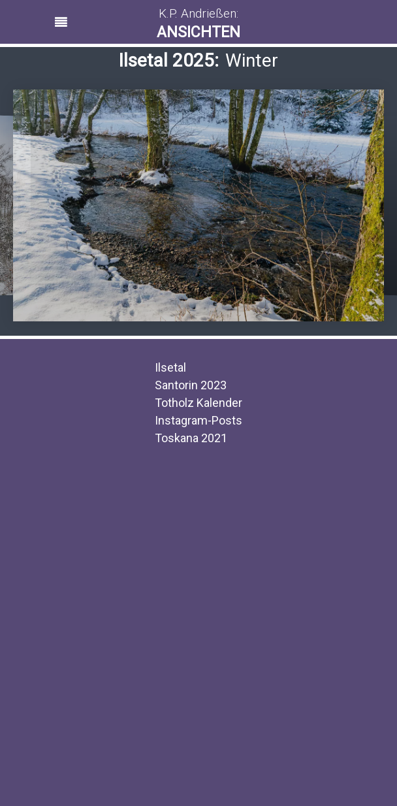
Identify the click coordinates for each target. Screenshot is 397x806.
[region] (198, 22)
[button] (198, 25)
